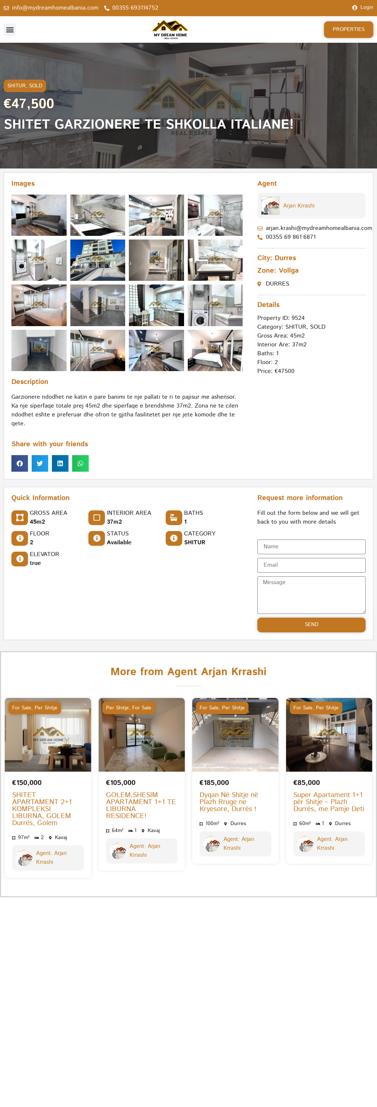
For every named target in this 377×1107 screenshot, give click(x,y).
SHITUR (16, 86)
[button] (10, 30)
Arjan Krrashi (298, 206)
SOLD (35, 86)
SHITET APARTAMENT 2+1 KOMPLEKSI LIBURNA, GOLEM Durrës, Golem (42, 809)
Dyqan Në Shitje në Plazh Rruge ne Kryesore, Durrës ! (229, 802)
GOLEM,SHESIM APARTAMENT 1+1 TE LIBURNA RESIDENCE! (141, 805)
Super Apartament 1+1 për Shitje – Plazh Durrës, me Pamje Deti (328, 802)
